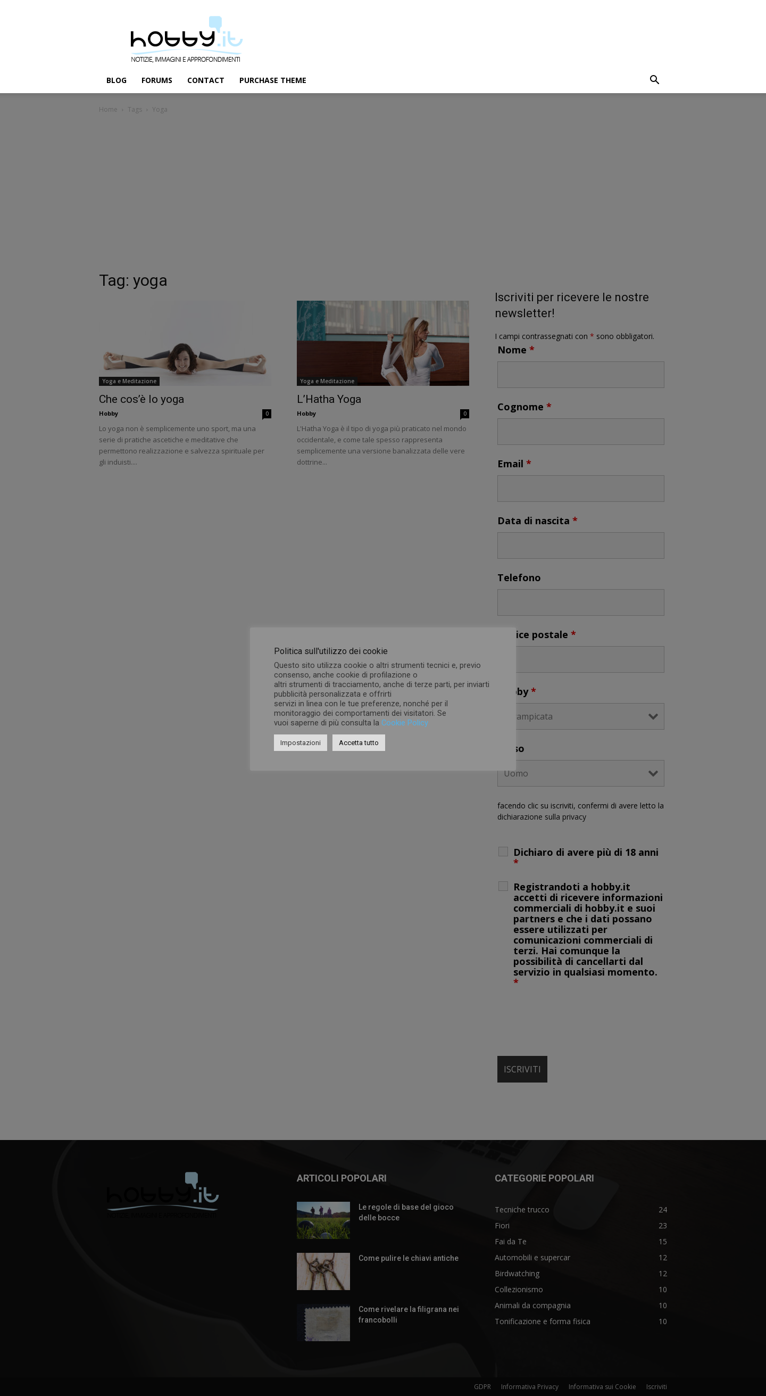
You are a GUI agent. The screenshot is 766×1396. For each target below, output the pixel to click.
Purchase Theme (272, 80)
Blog (116, 80)
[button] (654, 81)
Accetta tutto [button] (359, 743)
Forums (156, 80)
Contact (205, 80)
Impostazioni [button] (300, 743)
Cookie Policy (404, 723)
